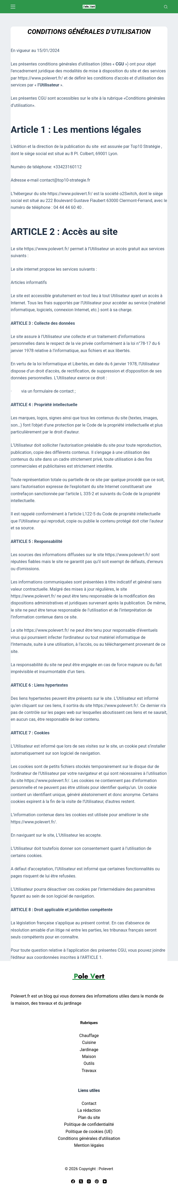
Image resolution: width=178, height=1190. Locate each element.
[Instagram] (89, 1181)
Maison (89, 1056)
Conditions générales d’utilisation (89, 1138)
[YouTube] (105, 1181)
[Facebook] (73, 1181)
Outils (88, 1063)
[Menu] (13, 6)
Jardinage (89, 1049)
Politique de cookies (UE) (89, 1131)
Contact (89, 1103)
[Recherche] (165, 6)
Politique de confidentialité (89, 1124)
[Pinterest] (97, 1181)
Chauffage (89, 1035)
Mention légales (89, 1145)
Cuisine (89, 1042)
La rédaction (89, 1110)
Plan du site (89, 1117)
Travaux (89, 1070)
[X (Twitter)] (81, 1181)
